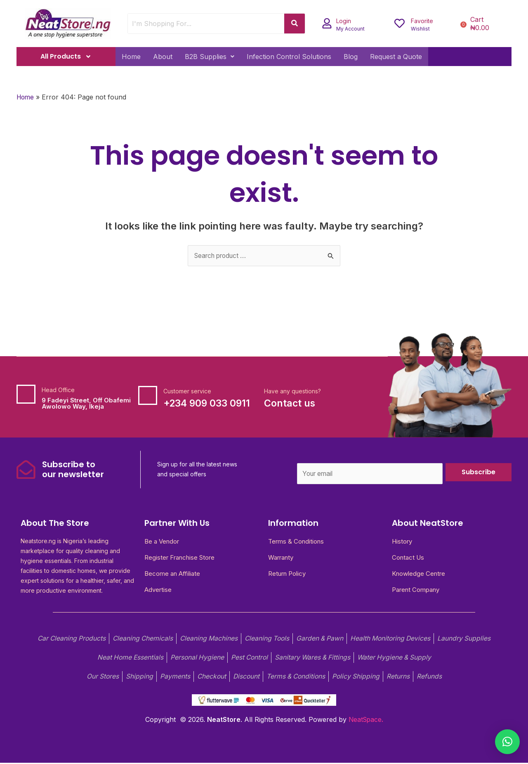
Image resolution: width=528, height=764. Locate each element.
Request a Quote (396, 56)
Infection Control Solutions (289, 56)
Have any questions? (292, 391)
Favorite (422, 20)
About (162, 56)
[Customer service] (147, 395)
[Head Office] (25, 394)
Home (131, 56)
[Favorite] (399, 23)
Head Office (58, 389)
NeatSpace (365, 721)
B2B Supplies (209, 56)
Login (343, 20)
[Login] (327, 23)
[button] (209, 56)
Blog (351, 56)
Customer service (187, 391)
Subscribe (478, 472)
